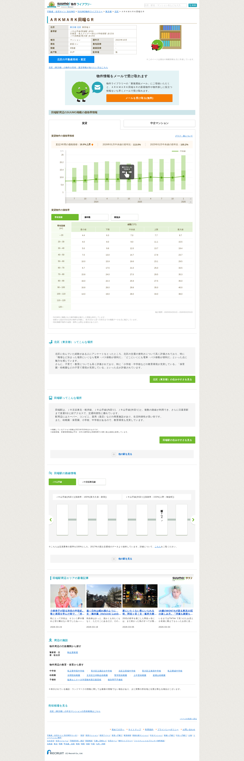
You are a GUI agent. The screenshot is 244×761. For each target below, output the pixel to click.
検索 (194, 5)
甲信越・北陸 (69, 744)
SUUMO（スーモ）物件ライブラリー (69, 5)
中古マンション (156, 735)
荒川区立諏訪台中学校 (101, 671)
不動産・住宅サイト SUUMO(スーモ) (62, 735)
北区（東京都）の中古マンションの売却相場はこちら (75, 711)
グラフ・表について (184, 136)
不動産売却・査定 (77, 741)
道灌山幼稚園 (159, 675)
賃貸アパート (105, 735)
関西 (83, 744)
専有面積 (58, 217)
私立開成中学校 (175, 671)
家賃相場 (127, 735)
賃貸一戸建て (117, 735)
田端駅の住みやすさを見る (177, 440)
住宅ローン (112, 741)
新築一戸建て (169, 735)
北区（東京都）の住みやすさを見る (172, 379)
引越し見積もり (100, 741)
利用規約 (149, 729)
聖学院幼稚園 (120, 675)
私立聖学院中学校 (75, 671)
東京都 (108, 11)
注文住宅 (50, 741)
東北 (55, 744)
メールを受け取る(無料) (139, 98)
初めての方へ (118, 729)
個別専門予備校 (115, 680)
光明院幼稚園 (73, 675)
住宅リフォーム (62, 741)
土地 (190, 735)
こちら (158, 547)
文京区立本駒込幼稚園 (97, 675)
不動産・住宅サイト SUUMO (61, 11)
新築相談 (89, 741)
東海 (78, 744)
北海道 (49, 744)
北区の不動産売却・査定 (71, 59)
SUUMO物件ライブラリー (90, 11)
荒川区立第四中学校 (151, 671)
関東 (61, 744)
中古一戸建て (181, 735)
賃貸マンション (92, 735)
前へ (51, 520)
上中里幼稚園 (140, 675)
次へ (192, 520)
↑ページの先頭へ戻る (188, 719)
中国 (93, 744)
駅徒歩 (117, 217)
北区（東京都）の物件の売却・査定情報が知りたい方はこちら (78, 67)
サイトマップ (134, 729)
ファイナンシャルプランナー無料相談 (149, 741)
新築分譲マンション (140, 735)
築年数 (87, 217)
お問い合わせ (189, 729)
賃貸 (82, 735)
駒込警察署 (72, 652)
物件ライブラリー (125, 741)
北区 (117, 11)
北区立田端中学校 (127, 671)
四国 (88, 744)
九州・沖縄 (100, 744)
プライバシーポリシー (168, 729)
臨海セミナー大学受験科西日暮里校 (84, 680)
